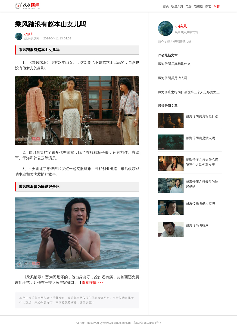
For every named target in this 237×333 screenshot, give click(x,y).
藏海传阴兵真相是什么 (174, 64)
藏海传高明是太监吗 (200, 203)
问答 (217, 6)
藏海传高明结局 (197, 225)
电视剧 (198, 6)
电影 (189, 6)
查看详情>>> (92, 283)
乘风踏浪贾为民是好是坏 (39, 187)
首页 (166, 6)
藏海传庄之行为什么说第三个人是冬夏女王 (189, 92)
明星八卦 (177, 6)
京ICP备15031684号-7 (147, 322)
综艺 (208, 6)
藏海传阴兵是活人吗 (172, 78)
